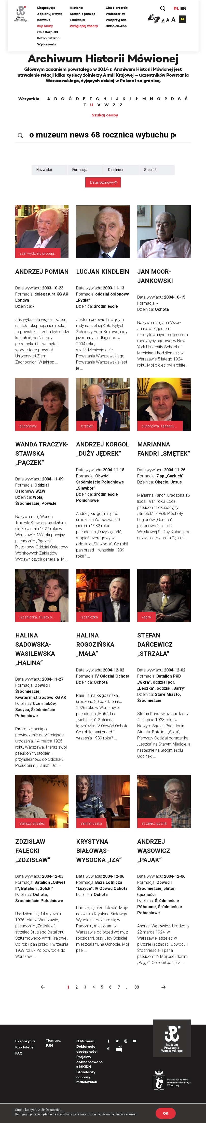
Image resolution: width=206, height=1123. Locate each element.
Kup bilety (46, 26)
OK (165, 1113)
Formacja (79, 170)
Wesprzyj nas (116, 20)
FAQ (18, 1053)
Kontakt (44, 20)
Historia (77, 8)
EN (182, 9)
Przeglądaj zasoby (85, 26)
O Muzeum (85, 1041)
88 (136, 987)
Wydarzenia (47, 44)
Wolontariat (116, 14)
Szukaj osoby (105, 115)
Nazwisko (44, 170)
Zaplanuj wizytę (50, 14)
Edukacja (78, 20)
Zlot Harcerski (117, 8)
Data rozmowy (102, 182)
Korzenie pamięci (84, 14)
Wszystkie (28, 99)
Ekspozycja (47, 8)
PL (175, 9)
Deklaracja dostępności (87, 1049)
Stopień (150, 170)
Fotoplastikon (49, 38)
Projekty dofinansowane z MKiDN (89, 1062)
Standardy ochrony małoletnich (86, 1077)
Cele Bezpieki (48, 32)
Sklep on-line (116, 26)
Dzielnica (115, 170)
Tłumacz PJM (53, 1043)
